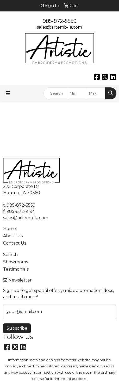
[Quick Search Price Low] (76, 93)
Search (10, 254)
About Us (13, 235)
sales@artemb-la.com (59, 27)
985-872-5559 (60, 21)
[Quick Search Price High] (95, 93)
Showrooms (15, 261)
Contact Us (14, 243)
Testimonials (16, 269)
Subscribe (17, 328)
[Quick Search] (55, 93)
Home (9, 228)
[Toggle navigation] (8, 93)
